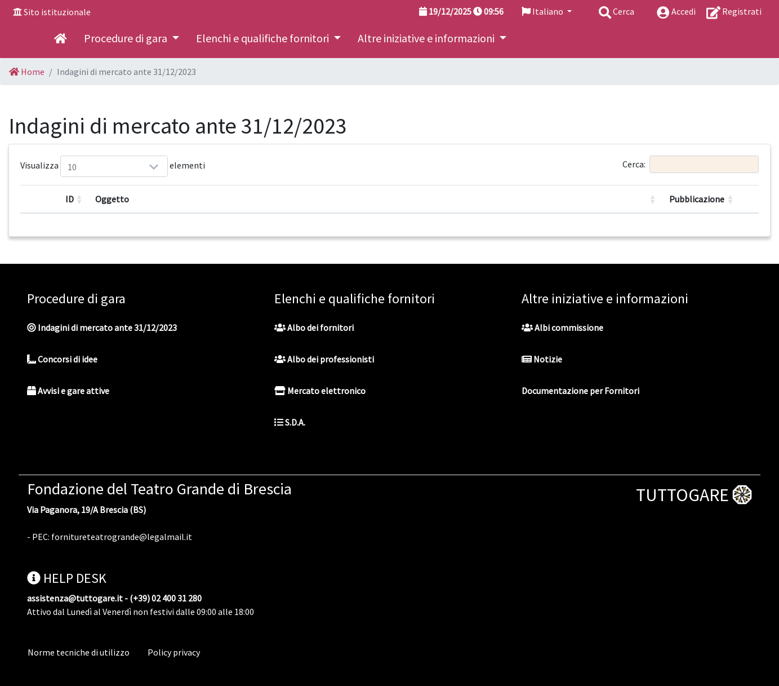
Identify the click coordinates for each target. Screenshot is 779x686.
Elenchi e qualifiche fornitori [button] (263, 38)
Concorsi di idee (62, 359)
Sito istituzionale (57, 11)
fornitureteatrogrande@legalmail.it (121, 536)
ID (69, 199)
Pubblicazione (696, 199)
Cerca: (690, 164)
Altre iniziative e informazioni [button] (427, 38)
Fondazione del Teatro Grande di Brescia (159, 489)
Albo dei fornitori (314, 327)
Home (26, 71)
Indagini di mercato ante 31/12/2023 (102, 327)
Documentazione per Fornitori (580, 390)
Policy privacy (174, 652)
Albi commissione (562, 327)
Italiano (543, 11)
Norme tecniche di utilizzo (79, 652)
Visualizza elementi (74, 166)
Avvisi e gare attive (68, 390)
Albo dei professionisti (324, 359)
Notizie (542, 359)
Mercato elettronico (320, 390)
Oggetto (112, 199)
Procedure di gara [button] (127, 38)
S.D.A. (289, 422)
